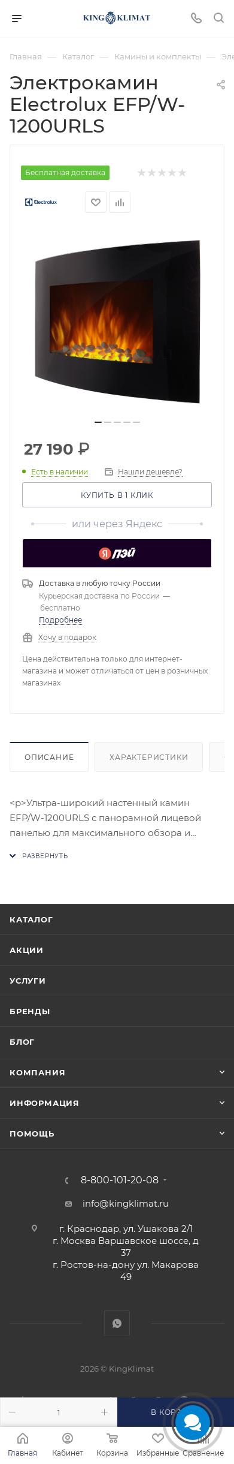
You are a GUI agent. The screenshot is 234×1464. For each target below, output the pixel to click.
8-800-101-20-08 (120, 1180)
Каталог (31, 919)
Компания (37, 1072)
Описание (49, 761)
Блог (22, 1042)
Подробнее (60, 624)
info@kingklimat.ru (126, 1203)
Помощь (32, 1133)
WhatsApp (117, 1323)
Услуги (28, 980)
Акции (27, 950)
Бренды (30, 1011)
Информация (45, 1103)
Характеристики (149, 761)
